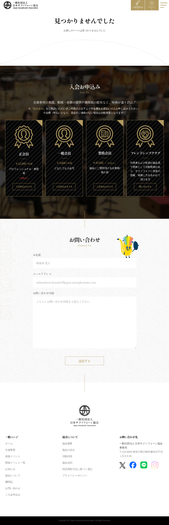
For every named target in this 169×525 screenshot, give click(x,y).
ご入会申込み (12, 494)
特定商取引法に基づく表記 (77, 469)
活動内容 (67, 456)
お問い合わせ (12, 488)
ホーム (9, 443)
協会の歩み (68, 449)
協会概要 (67, 443)
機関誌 (9, 481)
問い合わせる (145, 186)
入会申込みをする (24, 186)
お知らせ (10, 469)
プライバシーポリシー (74, 475)
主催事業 (10, 449)
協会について (12, 475)
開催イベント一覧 (15, 462)
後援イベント (12, 456)
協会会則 (38, 108)
